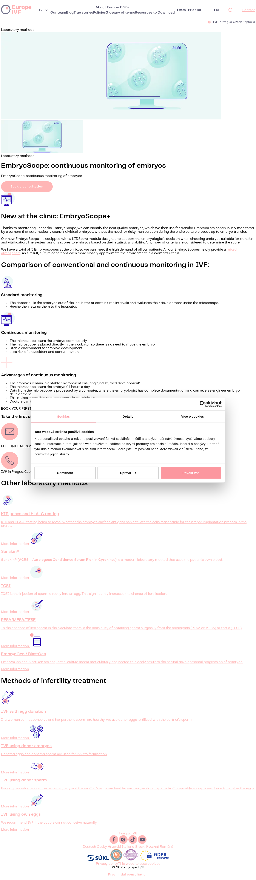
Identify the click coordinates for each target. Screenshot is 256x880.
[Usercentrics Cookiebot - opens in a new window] (203, 404)
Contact (248, 10)
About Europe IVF (111, 7)
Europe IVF (16, 9)
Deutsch (89, 846)
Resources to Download (155, 12)
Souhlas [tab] (63, 416)
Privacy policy (107, 863)
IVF (42, 10)
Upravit (128, 472)
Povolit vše (190, 472)
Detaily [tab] (128, 416)
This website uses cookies (139, 863)
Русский (152, 846)
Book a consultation (27, 186)
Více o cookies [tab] (192, 416)
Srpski (140, 846)
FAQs (181, 10)
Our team (58, 12)
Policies (99, 12)
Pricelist (194, 10)
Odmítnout (65, 472)
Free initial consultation (128, 874)
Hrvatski (114, 846)
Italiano (128, 846)
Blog (70, 12)
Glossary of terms (120, 12)
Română (166, 846)
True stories (83, 12)
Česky (102, 846)
